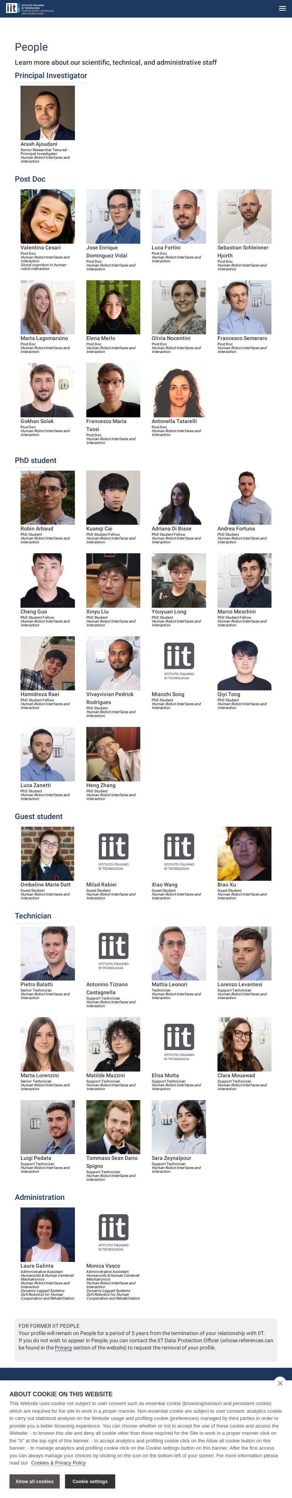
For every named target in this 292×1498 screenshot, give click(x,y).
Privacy (63, 1348)
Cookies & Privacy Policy (58, 1463)
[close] (280, 1383)
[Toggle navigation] (282, 9)
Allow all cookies (35, 1481)
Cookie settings (90, 1481)
